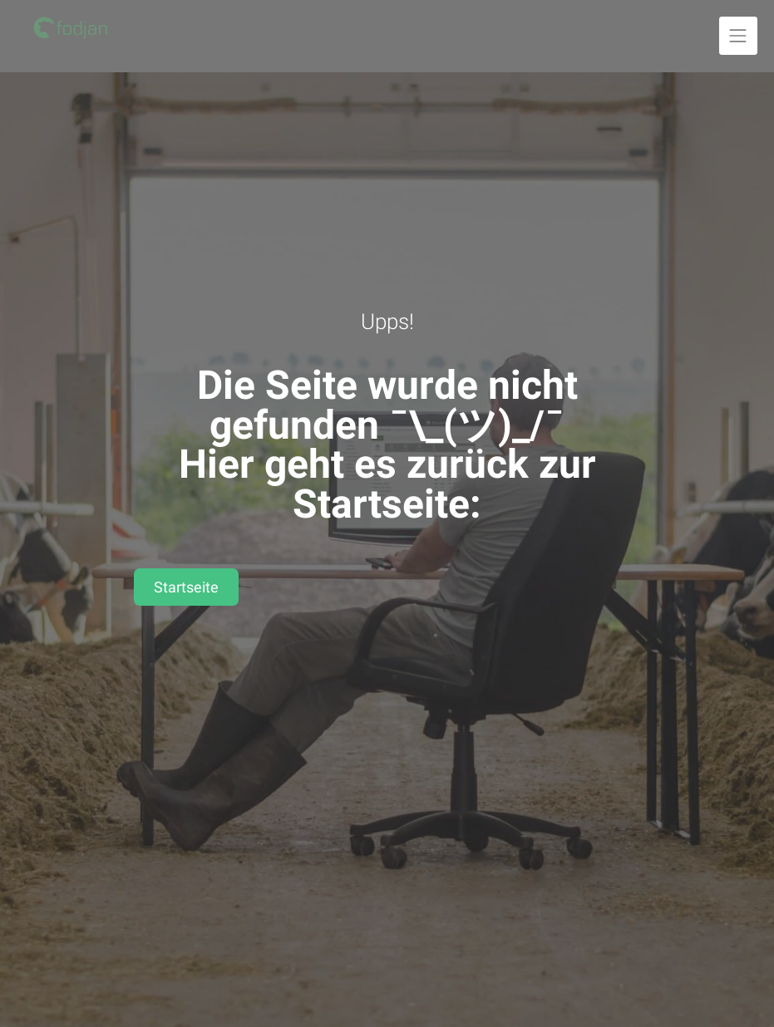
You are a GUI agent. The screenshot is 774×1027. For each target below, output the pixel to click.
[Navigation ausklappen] (738, 36)
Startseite (186, 587)
